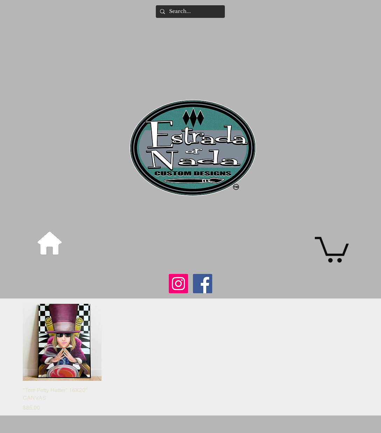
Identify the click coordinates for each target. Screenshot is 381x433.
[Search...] (189, 11)
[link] (332, 248)
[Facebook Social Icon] (202, 283)
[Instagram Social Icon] (178, 283)
